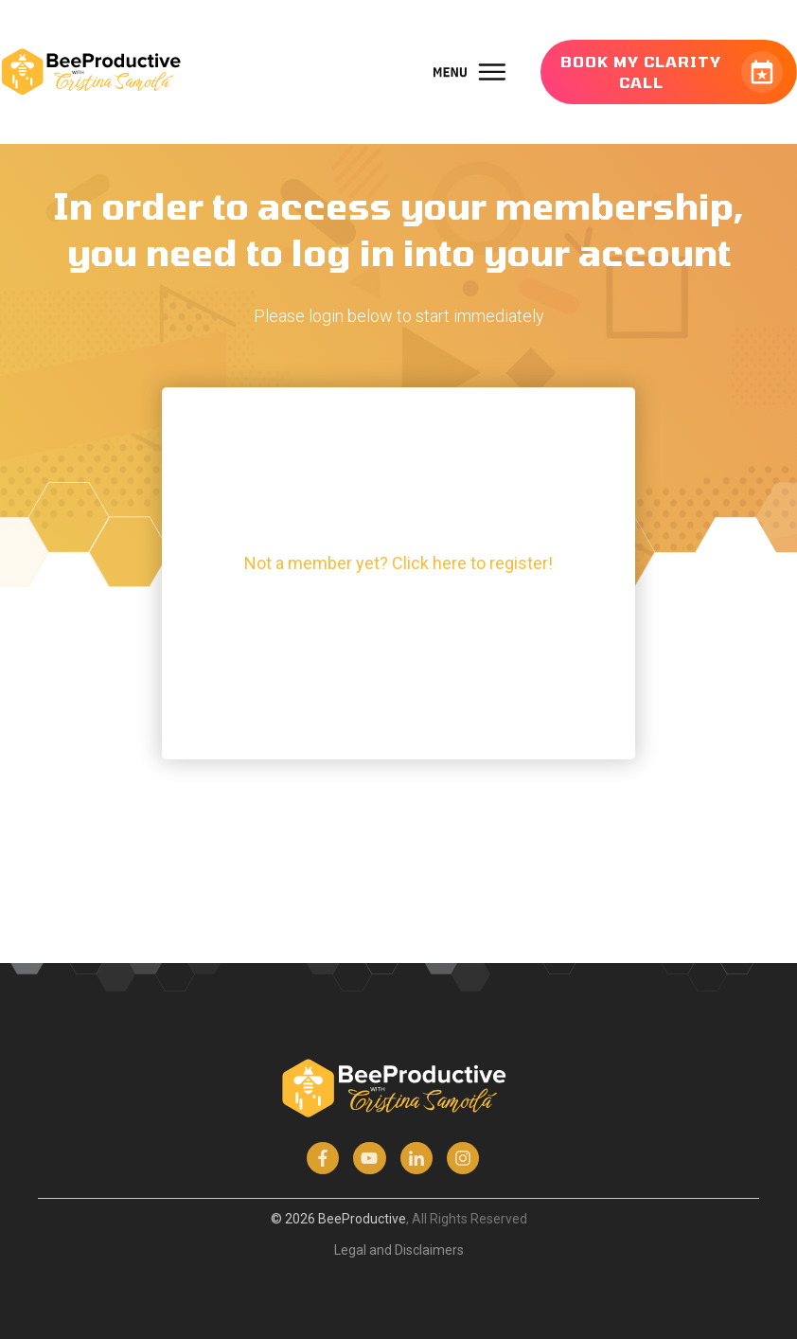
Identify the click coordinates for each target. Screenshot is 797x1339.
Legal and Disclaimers (399, 1250)
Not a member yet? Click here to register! (398, 563)
